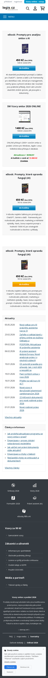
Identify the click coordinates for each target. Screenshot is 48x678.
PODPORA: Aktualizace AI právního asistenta (30, 346)
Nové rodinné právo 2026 (29, 409)
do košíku (24, 68)
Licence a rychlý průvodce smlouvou (23, 560)
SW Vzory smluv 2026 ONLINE (24, 106)
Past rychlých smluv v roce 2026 (30, 375)
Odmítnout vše (24, 667)
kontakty (35, 636)
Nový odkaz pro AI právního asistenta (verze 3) (29, 327)
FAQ (11, 636)
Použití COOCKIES (15, 570)
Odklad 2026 (32, 642)
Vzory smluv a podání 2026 (24, 597)
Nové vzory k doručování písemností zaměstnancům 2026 (30, 390)
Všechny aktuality (13, 417)
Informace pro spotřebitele (19, 551)
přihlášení (8, 1)
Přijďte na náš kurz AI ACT (30, 382)
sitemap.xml (24, 630)
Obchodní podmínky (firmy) (19, 555)
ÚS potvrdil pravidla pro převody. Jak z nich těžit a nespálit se (31, 367)
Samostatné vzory (15, 535)
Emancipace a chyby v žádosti (21, 454)
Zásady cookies (10, 662)
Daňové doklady (16, 642)
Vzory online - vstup (35, 1)
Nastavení (10, 672)
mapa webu (21, 636)
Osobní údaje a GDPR (17, 565)
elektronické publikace (25, 617)
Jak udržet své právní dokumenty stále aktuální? (23, 449)
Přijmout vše (10, 667)
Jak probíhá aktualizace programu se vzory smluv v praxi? (25, 435)
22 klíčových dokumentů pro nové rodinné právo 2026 (31, 400)
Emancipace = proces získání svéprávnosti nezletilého (20, 442)
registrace (18, 1)
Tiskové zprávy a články (18, 585)
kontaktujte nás (35, 623)
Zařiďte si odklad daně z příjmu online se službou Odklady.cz (31, 337)
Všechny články (12, 467)
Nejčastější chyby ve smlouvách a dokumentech (23, 459)
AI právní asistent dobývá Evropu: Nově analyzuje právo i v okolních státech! (30, 356)
